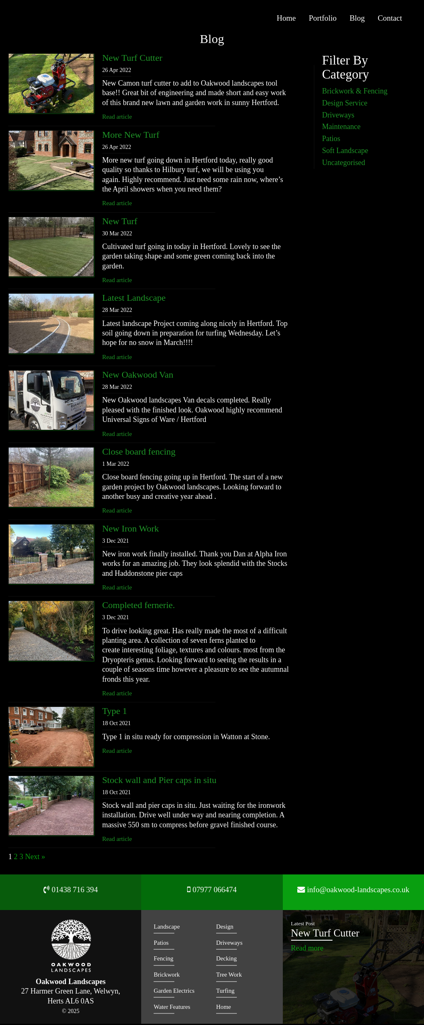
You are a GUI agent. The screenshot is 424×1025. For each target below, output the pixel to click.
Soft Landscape (345, 152)
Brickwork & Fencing (355, 92)
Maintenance (341, 128)
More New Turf (130, 136)
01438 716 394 (70, 893)
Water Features (172, 1008)
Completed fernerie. (138, 606)
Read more (307, 949)
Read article (117, 118)
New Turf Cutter (132, 59)
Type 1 (114, 712)
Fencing (163, 960)
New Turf (119, 222)
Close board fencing (139, 453)
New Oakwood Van (137, 376)
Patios (331, 140)
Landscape (167, 927)
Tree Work (229, 975)
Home (297, 19)
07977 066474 (211, 893)
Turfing (225, 992)
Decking (226, 960)
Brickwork (167, 975)
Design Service (344, 104)
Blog (361, 19)
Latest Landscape (134, 299)
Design (225, 927)
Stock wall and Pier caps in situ (159, 781)
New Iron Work (130, 529)
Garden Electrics (174, 992)
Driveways (338, 116)
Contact (390, 19)
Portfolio (330, 19)
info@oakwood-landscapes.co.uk (353, 893)
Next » (35, 858)
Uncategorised (343, 164)
